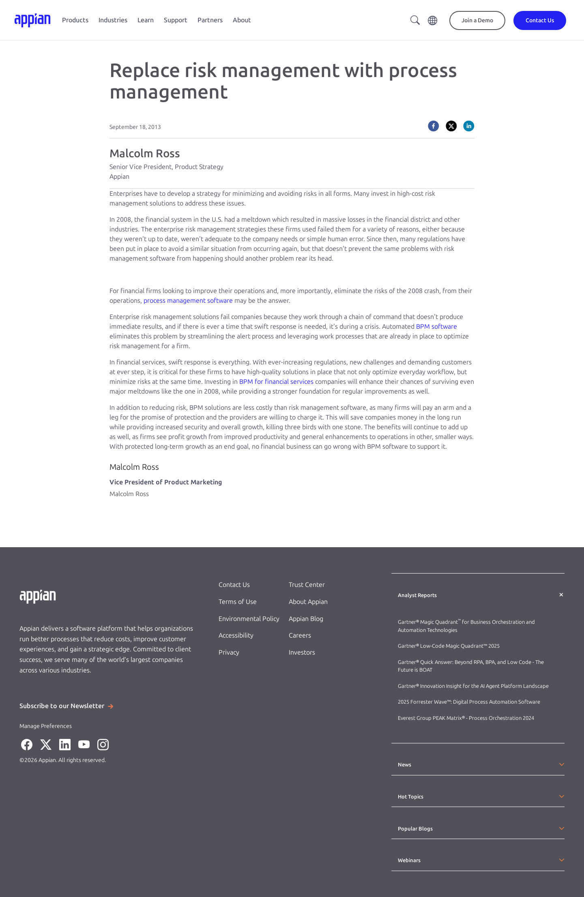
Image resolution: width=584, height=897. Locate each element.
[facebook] (433, 126)
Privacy (229, 652)
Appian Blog (306, 619)
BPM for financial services (276, 381)
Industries (113, 20)
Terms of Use (238, 602)
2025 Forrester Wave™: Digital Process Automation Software (469, 702)
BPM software (436, 326)
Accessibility (236, 635)
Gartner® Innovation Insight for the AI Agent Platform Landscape (473, 686)
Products (75, 20)
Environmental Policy (249, 619)
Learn (145, 20)
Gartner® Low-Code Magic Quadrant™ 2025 (449, 646)
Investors (302, 652)
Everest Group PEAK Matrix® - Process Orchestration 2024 (466, 718)
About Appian (308, 602)
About (242, 20)
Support (175, 20)
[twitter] (451, 126)
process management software (188, 300)
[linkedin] (468, 126)
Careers (300, 635)
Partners (210, 20)
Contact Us (234, 585)
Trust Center (307, 585)
